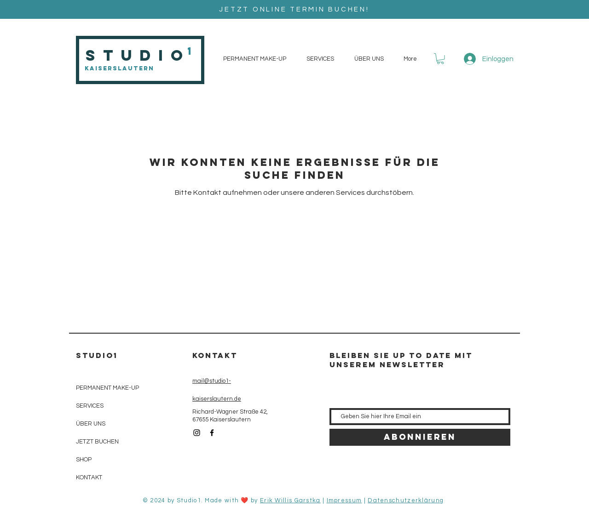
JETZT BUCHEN (97, 441)
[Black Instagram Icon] (196, 432)
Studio (138, 55)
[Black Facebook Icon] (212, 432)
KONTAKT (89, 477)
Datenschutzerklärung (406, 500)
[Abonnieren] (419, 437)
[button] (440, 58)
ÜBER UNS (90, 423)
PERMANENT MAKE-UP (107, 388)
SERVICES (90, 406)
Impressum (344, 500)
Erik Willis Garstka (290, 500)
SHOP (84, 459)
